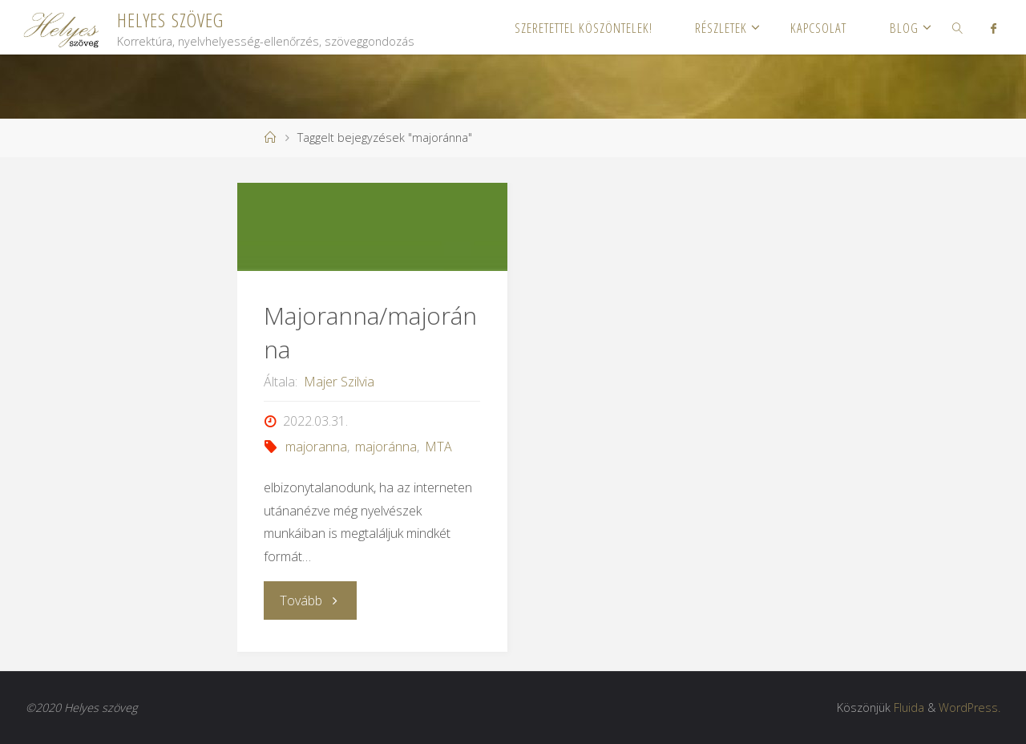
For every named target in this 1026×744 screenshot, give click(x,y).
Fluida (909, 707)
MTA (438, 446)
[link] (958, 27)
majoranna (316, 446)
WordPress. (969, 707)
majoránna (386, 446)
